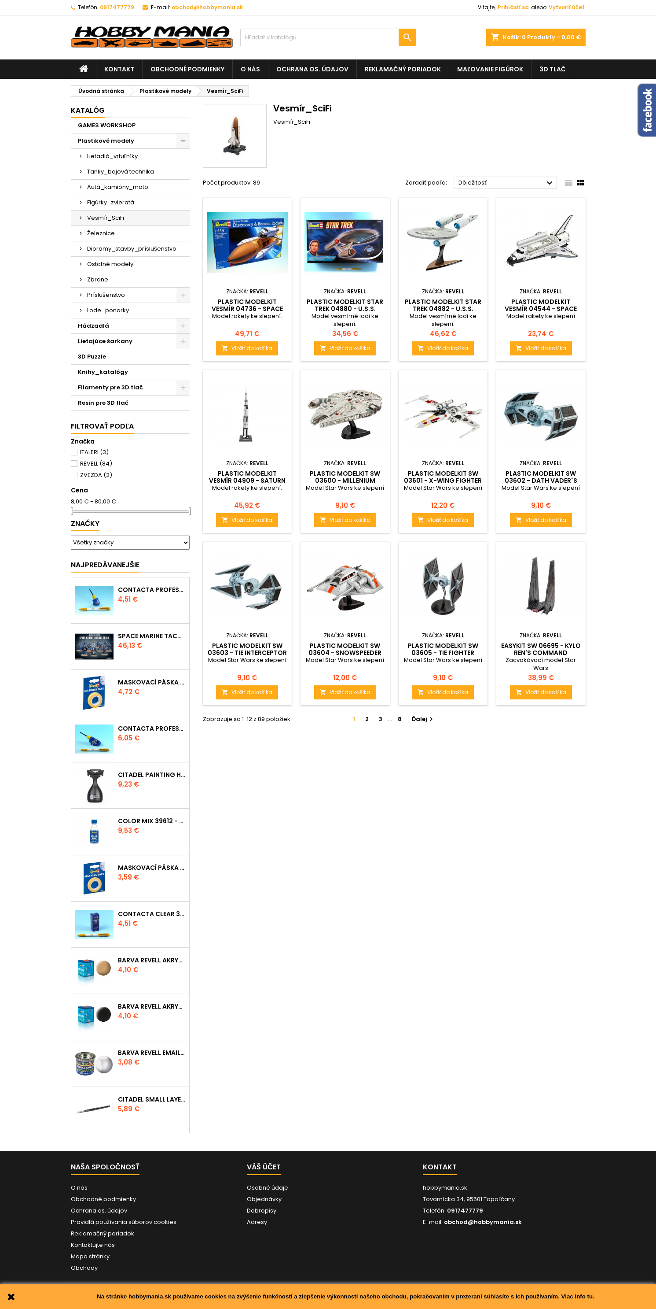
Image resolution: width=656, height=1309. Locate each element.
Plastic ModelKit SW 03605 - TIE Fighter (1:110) (443, 652)
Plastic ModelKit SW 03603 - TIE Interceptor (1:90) (247, 652)
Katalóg (88, 110)
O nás (250, 69)
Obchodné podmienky (187, 69)
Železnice (101, 233)
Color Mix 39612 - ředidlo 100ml (152, 821)
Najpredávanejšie (105, 565)
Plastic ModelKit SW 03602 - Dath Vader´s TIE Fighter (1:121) (541, 480)
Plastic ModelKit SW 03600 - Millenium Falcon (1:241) (345, 480)
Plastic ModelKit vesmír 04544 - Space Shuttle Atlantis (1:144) (541, 308)
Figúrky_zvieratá (110, 202)
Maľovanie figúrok (490, 69)
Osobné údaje (267, 1187)
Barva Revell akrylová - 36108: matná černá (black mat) (152, 1006)
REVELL (96, 463)
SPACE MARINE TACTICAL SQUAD (152, 636)
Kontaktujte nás (93, 1245)
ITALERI (94, 452)
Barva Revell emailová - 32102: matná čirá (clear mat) (152, 1052)
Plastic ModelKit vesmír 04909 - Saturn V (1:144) (247, 480)
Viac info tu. (577, 1296)
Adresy (257, 1222)
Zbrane (97, 279)
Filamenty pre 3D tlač (110, 387)
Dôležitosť (506, 183)
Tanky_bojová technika (120, 171)
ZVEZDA (96, 475)
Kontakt (119, 69)
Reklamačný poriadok (403, 69)
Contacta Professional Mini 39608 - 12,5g (152, 589)
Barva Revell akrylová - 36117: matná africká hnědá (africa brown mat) (152, 960)
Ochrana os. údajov (312, 69)
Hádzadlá (93, 326)
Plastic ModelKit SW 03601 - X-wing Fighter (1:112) (443, 480)
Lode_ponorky (108, 310)
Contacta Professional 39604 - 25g (152, 728)
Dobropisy (261, 1210)
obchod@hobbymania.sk (207, 7)
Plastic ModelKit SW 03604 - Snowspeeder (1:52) (344, 652)
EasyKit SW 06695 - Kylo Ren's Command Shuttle (541, 652)
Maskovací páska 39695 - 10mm (152, 682)
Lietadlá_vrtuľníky (112, 156)
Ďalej (423, 719)
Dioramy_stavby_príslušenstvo (131, 248)
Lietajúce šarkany (105, 341)
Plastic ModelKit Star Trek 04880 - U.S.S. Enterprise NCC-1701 (345, 308)
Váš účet (264, 1167)
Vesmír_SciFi (105, 218)
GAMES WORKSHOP (107, 125)
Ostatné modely (110, 264)
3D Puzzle (92, 356)
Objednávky (264, 1199)
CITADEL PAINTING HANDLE (152, 774)
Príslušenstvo (106, 295)
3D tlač (552, 69)
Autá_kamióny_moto (117, 187)
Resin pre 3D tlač (103, 403)
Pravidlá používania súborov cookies (123, 1222)
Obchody (84, 1268)
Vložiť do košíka (247, 348)
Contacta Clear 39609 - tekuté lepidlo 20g (152, 913)
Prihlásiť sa (513, 7)
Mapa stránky (90, 1256)
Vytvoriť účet (567, 7)
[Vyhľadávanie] (328, 37)
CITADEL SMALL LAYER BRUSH (152, 1099)
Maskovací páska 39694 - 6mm (152, 867)
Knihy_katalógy (103, 372)
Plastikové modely (106, 141)
